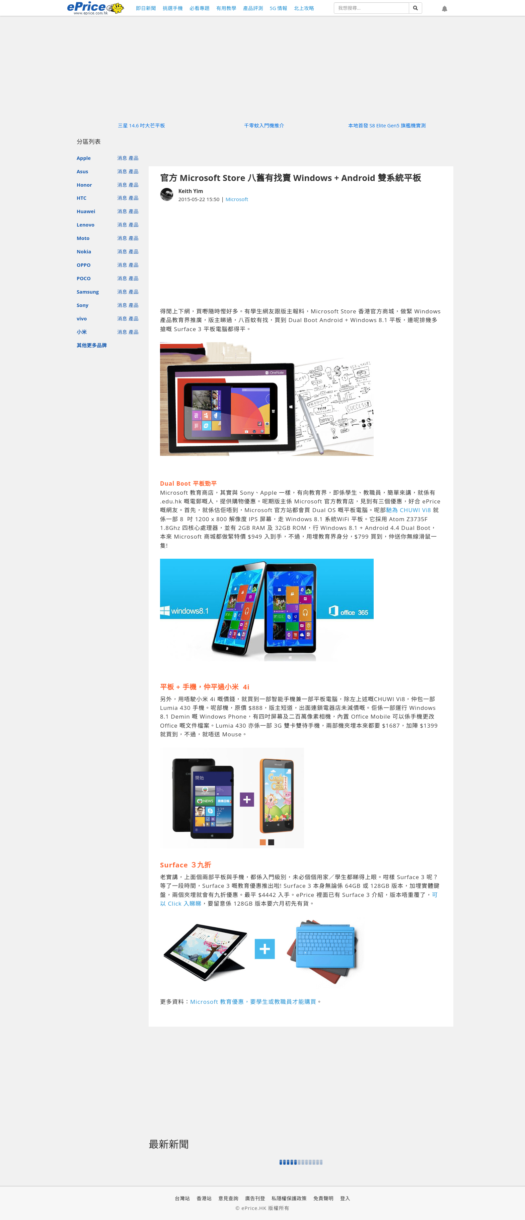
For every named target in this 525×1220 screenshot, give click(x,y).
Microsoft (237, 199)
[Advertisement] (301, 255)
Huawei (86, 211)
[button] (444, 9)
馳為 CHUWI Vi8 (408, 510)
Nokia (84, 251)
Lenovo (85, 224)
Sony (82, 305)
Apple (84, 158)
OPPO (84, 264)
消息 (122, 158)
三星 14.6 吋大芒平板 (141, 125)
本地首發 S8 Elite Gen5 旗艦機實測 (387, 125)
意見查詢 (228, 1198)
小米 (82, 331)
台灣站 (182, 1198)
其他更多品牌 (92, 345)
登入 (345, 1198)
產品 (134, 158)
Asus (82, 171)
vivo (82, 318)
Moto (83, 238)
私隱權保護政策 (289, 1198)
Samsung (88, 291)
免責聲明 (323, 1198)
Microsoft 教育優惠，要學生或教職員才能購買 (253, 1001)
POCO (84, 278)
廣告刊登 (255, 1198)
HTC (81, 197)
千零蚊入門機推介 (264, 125)
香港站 (204, 1198)
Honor (84, 184)
